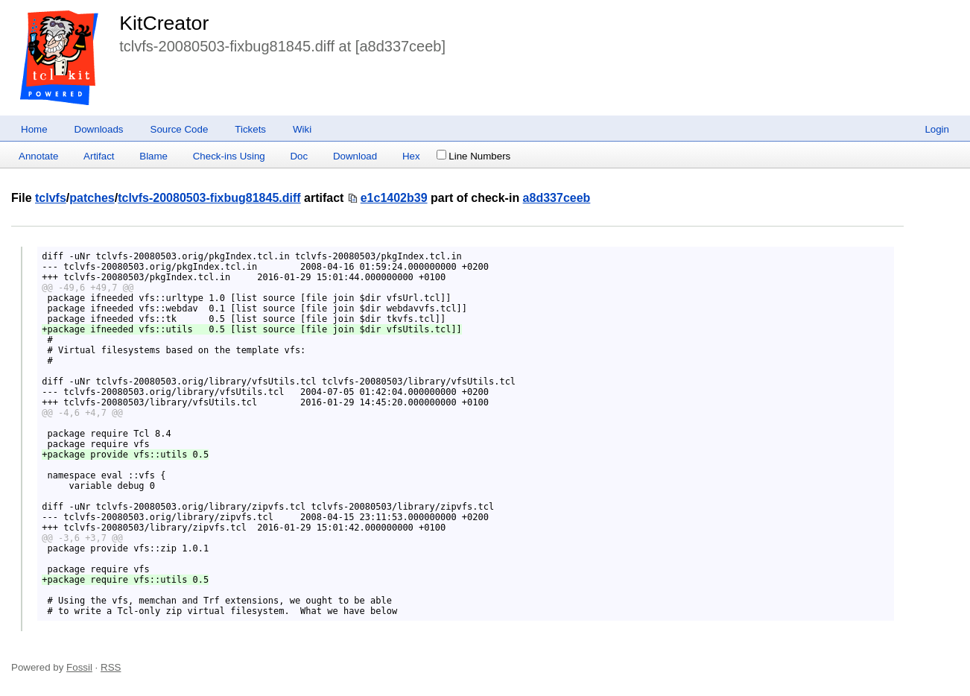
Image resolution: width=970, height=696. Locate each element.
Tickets (250, 129)
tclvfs (50, 198)
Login (937, 129)
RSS (111, 667)
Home (34, 129)
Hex (411, 156)
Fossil (79, 667)
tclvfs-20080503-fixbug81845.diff (209, 198)
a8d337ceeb (557, 198)
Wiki (302, 129)
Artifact (98, 156)
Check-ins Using (229, 156)
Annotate (38, 156)
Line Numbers (473, 156)
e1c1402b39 (394, 198)
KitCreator (164, 23)
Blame (153, 156)
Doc (299, 156)
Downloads (99, 129)
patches (91, 198)
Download (355, 156)
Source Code (179, 129)
